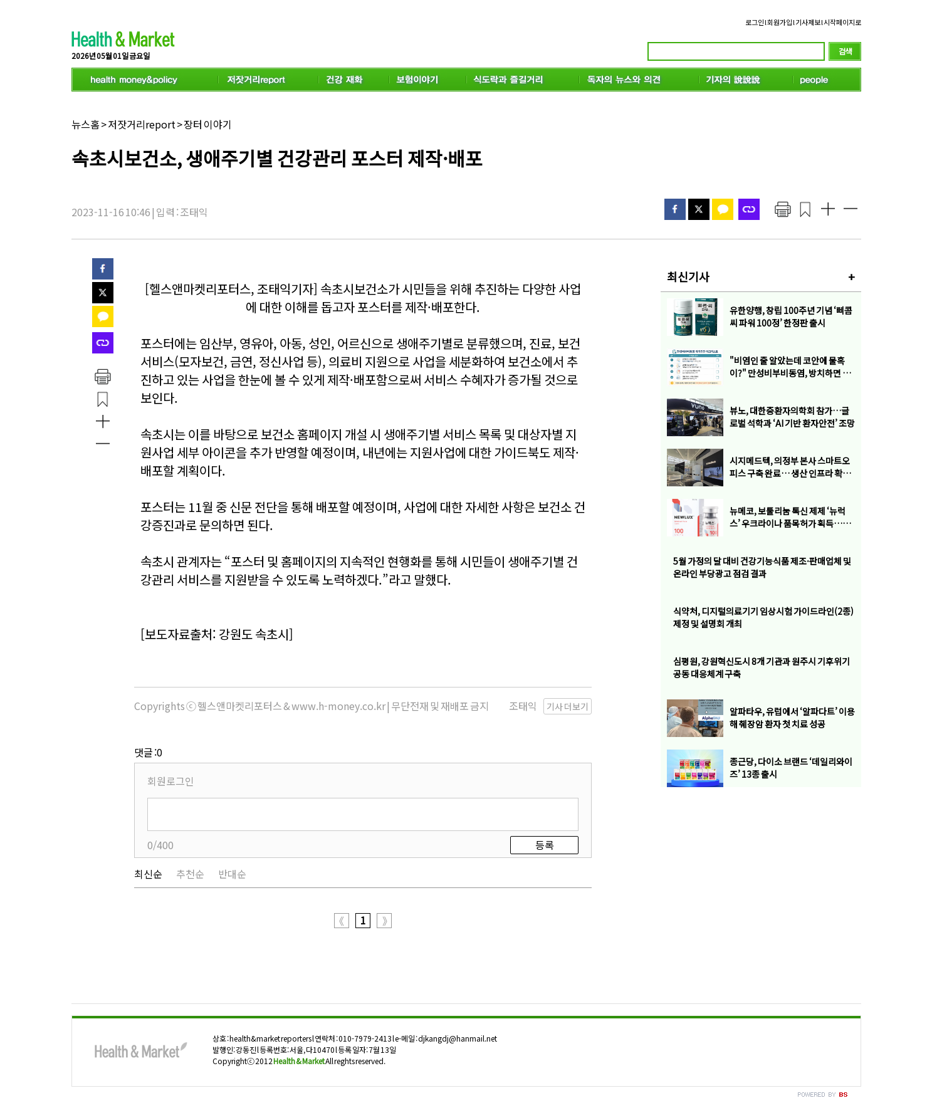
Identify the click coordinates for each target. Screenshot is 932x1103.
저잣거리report (141, 124)
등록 (544, 844)
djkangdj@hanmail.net (456, 1038)
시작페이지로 (842, 22)
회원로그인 (170, 780)
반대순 (232, 873)
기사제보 (807, 22)
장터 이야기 (207, 124)
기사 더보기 (568, 706)
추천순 (190, 873)
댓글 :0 (148, 752)
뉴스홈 (85, 124)
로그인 (754, 22)
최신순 (148, 873)
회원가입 (779, 22)
